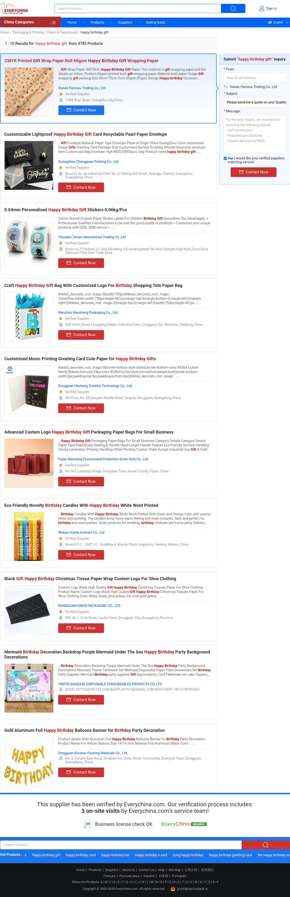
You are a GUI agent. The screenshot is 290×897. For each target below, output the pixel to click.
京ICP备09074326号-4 (189, 889)
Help (161, 870)
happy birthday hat (117, 855)
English (275, 22)
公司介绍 (191, 870)
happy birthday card (83, 855)
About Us (128, 870)
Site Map (174, 870)
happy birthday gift (48, 855)
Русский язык (129, 876)
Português (179, 876)
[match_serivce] (225, 158)
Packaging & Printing (28, 32)
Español (149, 876)
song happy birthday (190, 855)
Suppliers (125, 22)
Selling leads (155, 22)
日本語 (163, 876)
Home (72, 22)
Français (109, 876)
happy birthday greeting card (232, 855)
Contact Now (81, 110)
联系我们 (207, 870)
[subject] (255, 102)
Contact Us (146, 870)
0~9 (215, 882)
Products (97, 22)
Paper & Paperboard (62, 32)
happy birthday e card (153, 855)
